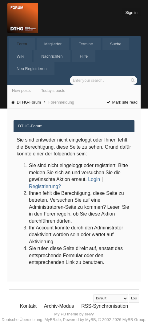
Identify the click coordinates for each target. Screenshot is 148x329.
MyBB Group (133, 319)
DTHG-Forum (29, 102)
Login (94, 179)
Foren (22, 44)
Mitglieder (53, 44)
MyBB (90, 319)
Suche (116, 44)
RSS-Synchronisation (104, 306)
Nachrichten (51, 56)
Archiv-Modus (59, 306)
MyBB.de (53, 319)
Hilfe (84, 56)
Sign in (131, 12)
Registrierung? (45, 186)
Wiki (20, 56)
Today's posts (53, 90)
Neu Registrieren (32, 68)
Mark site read (122, 102)
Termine (86, 44)
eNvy (89, 314)
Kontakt (28, 306)
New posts (21, 90)
